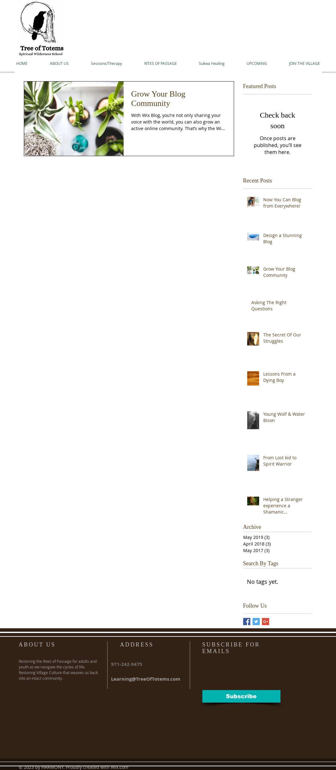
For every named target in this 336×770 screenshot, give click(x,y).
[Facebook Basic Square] (246, 621)
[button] (59, 63)
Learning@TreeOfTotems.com (145, 679)
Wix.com (119, 767)
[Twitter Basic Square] (256, 621)
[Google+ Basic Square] (265, 621)
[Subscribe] (241, 696)
